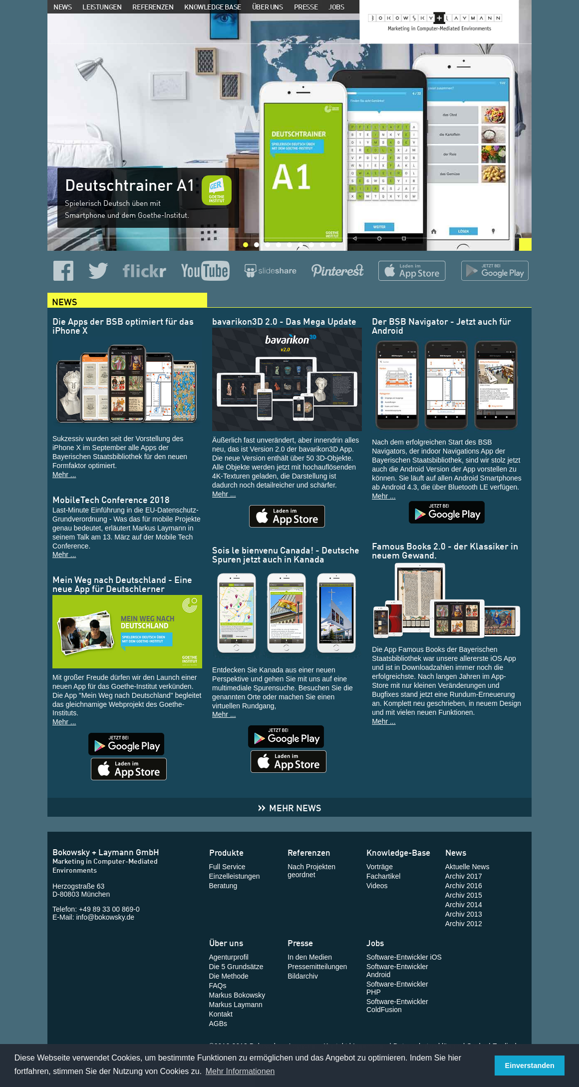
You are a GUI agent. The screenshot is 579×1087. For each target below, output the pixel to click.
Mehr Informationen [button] (240, 1071)
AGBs (218, 1024)
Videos (377, 886)
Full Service (227, 867)
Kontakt (221, 1014)
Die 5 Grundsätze (236, 967)
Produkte (226, 852)
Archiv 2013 (463, 914)
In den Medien (310, 957)
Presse (306, 6)
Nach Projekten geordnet (311, 871)
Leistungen (101, 6)
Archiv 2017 (463, 876)
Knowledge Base (212, 6)
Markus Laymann (236, 1005)
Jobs (336, 6)
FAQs (218, 986)
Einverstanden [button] (530, 1066)
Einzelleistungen (234, 876)
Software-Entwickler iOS (404, 957)
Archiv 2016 (463, 886)
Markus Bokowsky (237, 995)
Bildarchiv (303, 976)
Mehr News (289, 807)
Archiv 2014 (463, 905)
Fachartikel (383, 876)
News (62, 6)
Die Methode (229, 976)
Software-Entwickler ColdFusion (397, 1006)
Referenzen (152, 6)
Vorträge (379, 867)
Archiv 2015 (463, 895)
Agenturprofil (229, 957)
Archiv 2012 (463, 924)
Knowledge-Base (398, 852)
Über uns (267, 6)
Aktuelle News (467, 867)
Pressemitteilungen (317, 967)
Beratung (223, 886)
